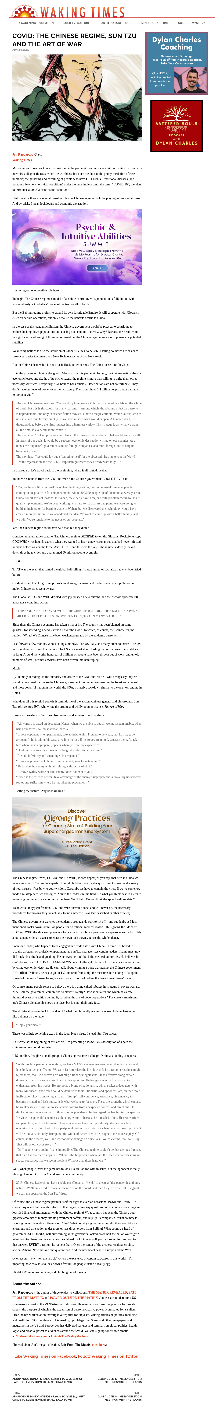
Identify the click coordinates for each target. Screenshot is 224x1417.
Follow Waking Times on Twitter (108, 1356)
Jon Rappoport (22, 154)
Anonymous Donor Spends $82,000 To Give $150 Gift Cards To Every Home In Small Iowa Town (52, 1379)
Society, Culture (76, 23)
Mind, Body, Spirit (155, 23)
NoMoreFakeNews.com (31, 1336)
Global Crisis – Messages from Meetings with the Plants (117, 1379)
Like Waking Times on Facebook (45, 1356)
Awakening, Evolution (36, 23)
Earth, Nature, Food (116, 23)
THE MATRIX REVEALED (107, 1292)
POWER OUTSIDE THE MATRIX (74, 1297)
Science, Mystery (191, 23)
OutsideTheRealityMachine (69, 1336)
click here (98, 1344)
